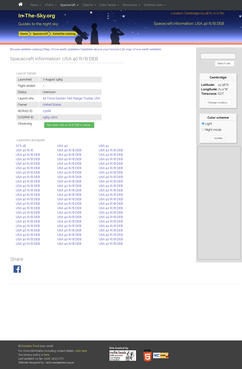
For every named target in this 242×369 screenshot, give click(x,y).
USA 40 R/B (24, 150)
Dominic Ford (30, 346)
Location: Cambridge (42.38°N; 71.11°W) (197, 13)
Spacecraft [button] (68, 5)
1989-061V (50, 117)
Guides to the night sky (38, 24)
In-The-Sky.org (36, 16)
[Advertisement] (219, 202)
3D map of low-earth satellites (141, 49)
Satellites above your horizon (100, 49)
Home (24, 33)
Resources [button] (130, 5)
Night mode (211, 129)
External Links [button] (153, 5)
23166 (47, 111)
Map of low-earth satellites (62, 49)
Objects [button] (88, 5)
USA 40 (62, 146)
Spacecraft (40, 33)
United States (52, 104)
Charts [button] (49, 5)
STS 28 (21, 146)
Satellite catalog (64, 33)
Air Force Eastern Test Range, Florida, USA (71, 98)
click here (81, 350)
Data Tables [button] (108, 5)
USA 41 (104, 146)
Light (207, 124)
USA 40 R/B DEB (69, 150)
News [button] (34, 5)
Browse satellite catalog (26, 49)
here (46, 354)
